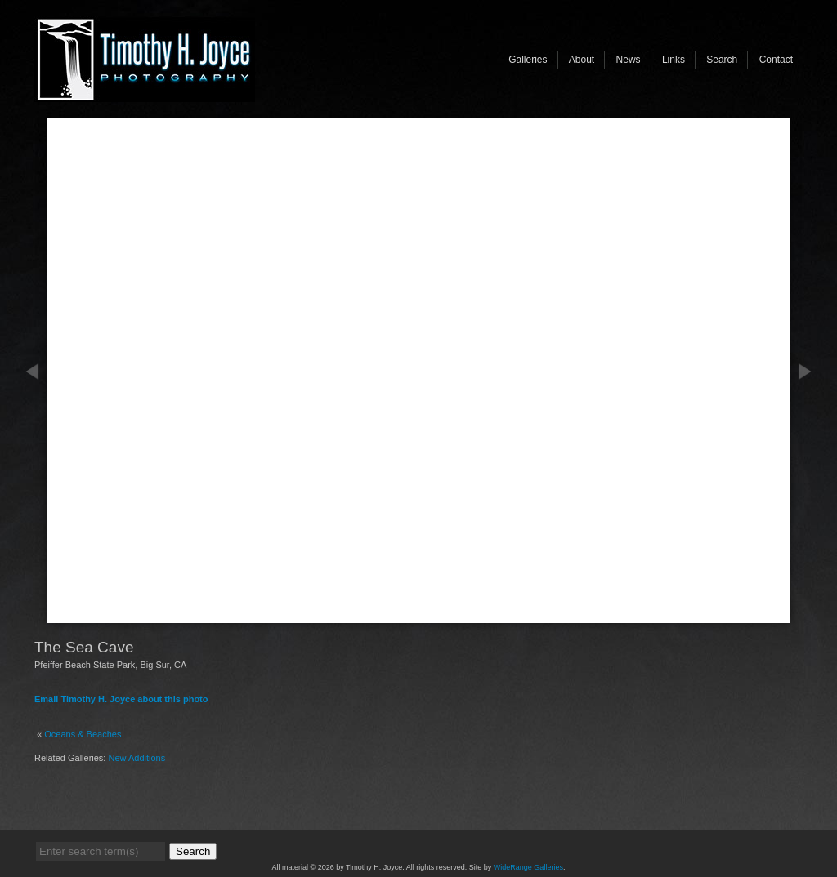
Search (721, 59)
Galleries (527, 59)
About (581, 59)
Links (673, 59)
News (628, 59)
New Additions (137, 758)
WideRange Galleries (528, 867)
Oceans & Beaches (82, 734)
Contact (776, 59)
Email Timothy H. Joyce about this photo (121, 699)
